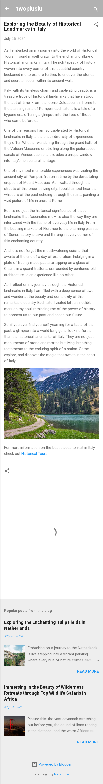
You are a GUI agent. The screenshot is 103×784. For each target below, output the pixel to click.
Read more (88, 671)
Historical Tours (34, 453)
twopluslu (29, 8)
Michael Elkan (62, 774)
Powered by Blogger (52, 764)
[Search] (96, 10)
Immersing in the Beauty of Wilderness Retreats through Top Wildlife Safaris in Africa (45, 693)
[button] (96, 25)
